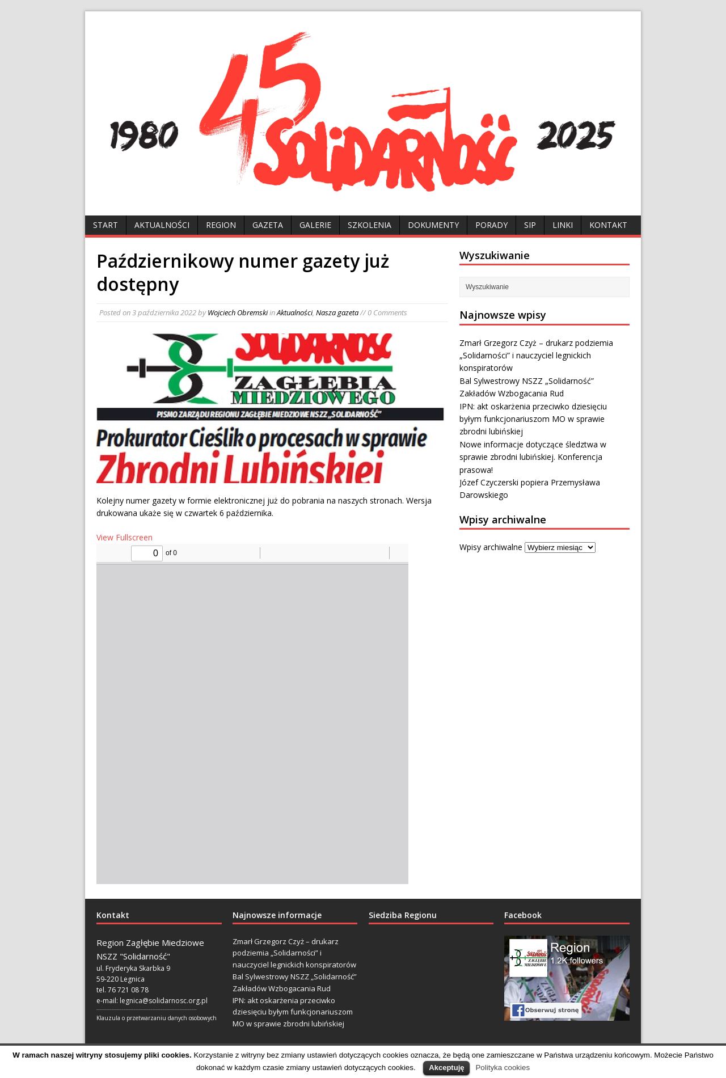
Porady (491, 224)
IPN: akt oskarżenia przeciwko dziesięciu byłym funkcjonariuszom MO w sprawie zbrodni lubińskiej (533, 419)
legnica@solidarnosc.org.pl (164, 1000)
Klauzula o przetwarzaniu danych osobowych (156, 1018)
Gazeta (267, 224)
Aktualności (161, 224)
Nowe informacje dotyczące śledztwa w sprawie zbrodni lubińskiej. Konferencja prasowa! (532, 457)
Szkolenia (369, 224)
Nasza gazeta (337, 312)
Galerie (315, 224)
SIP (530, 224)
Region (221, 224)
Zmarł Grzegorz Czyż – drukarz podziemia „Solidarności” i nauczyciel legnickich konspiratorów (536, 355)
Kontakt (608, 224)
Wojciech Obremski (238, 312)
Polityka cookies (502, 1067)
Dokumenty (433, 224)
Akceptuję (446, 1067)
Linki (562, 224)
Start (105, 224)
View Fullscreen (124, 537)
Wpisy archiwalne (490, 547)
